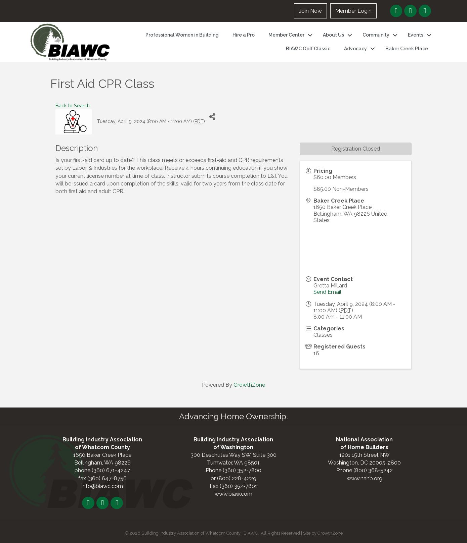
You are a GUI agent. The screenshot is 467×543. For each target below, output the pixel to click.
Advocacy (355, 48)
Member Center (286, 35)
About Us (333, 35)
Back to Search (72, 105)
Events (415, 35)
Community (376, 35)
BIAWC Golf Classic (308, 48)
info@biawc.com (102, 486)
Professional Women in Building (182, 35)
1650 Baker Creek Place (102, 455)
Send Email (327, 292)
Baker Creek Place (406, 48)
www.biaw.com (233, 494)
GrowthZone (249, 385)
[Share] (212, 116)
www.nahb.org (364, 478)
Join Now (310, 11)
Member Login (353, 11)
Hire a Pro (243, 35)
